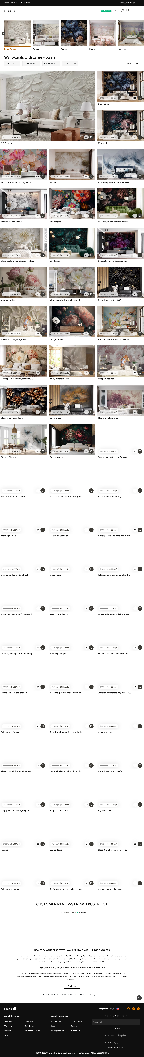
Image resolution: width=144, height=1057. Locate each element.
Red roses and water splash (13, 496)
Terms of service (77, 1021)
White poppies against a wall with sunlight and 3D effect (114, 575)
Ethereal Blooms (8, 457)
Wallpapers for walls (32, 1031)
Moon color (103, 143)
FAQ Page (8, 1021)
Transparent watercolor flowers (112, 457)
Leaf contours (56, 850)
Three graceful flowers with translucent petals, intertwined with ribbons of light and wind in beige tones (17, 771)
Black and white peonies (11, 221)
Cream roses (55, 575)
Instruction (8, 1035)
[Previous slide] (3, 33)
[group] (46, 35)
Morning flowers (8, 535)
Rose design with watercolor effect (113, 221)
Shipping (7, 1031)
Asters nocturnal (105, 732)
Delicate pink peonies (10, 889)
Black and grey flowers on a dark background (66, 692)
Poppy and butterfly (59, 810)
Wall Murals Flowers (69, 995)
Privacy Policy (56, 1021)
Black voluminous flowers (12, 418)
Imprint (54, 1026)
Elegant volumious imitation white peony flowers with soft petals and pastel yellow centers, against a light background (17, 261)
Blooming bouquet (58, 653)
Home (45, 995)
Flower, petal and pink (108, 418)
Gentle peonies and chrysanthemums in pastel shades (17, 378)
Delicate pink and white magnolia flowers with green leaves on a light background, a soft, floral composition (66, 732)
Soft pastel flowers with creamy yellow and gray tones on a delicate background (66, 496)
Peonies (53, 182)
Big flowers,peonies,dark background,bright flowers (66, 889)
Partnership (75, 1031)
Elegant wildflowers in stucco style (113, 850)
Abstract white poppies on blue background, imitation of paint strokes (114, 339)
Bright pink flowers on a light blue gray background (17, 182)
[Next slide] (140, 33)
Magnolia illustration (59, 535)
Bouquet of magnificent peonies (112, 261)
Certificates (29, 1026)
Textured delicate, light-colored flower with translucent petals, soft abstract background (66, 771)
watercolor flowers (9, 300)
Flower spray (55, 221)
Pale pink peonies (106, 378)
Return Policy (30, 1021)
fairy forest (55, 261)
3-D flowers (6, 143)
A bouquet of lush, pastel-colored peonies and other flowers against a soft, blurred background (66, 300)
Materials (8, 1026)
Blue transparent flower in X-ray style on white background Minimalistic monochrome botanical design (114, 182)
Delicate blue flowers (10, 732)
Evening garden (56, 457)
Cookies (74, 1026)
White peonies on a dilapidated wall (114, 535)
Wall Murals (54, 995)
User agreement (57, 1031)
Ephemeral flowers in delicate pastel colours (114, 614)
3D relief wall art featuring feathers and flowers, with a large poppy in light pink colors (114, 692)
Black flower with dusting (109, 496)
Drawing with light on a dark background (17, 653)
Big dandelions (104, 810)
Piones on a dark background (14, 692)
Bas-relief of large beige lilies (14, 339)
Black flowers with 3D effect (111, 300)
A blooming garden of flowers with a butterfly (17, 614)
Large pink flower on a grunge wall (16, 810)
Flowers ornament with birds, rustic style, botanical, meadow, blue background (114, 653)
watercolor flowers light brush (14, 575)
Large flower (55, 418)
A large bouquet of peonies (110, 889)
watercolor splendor (59, 614)
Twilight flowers (57, 339)
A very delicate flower (59, 378)
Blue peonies (104, 104)
